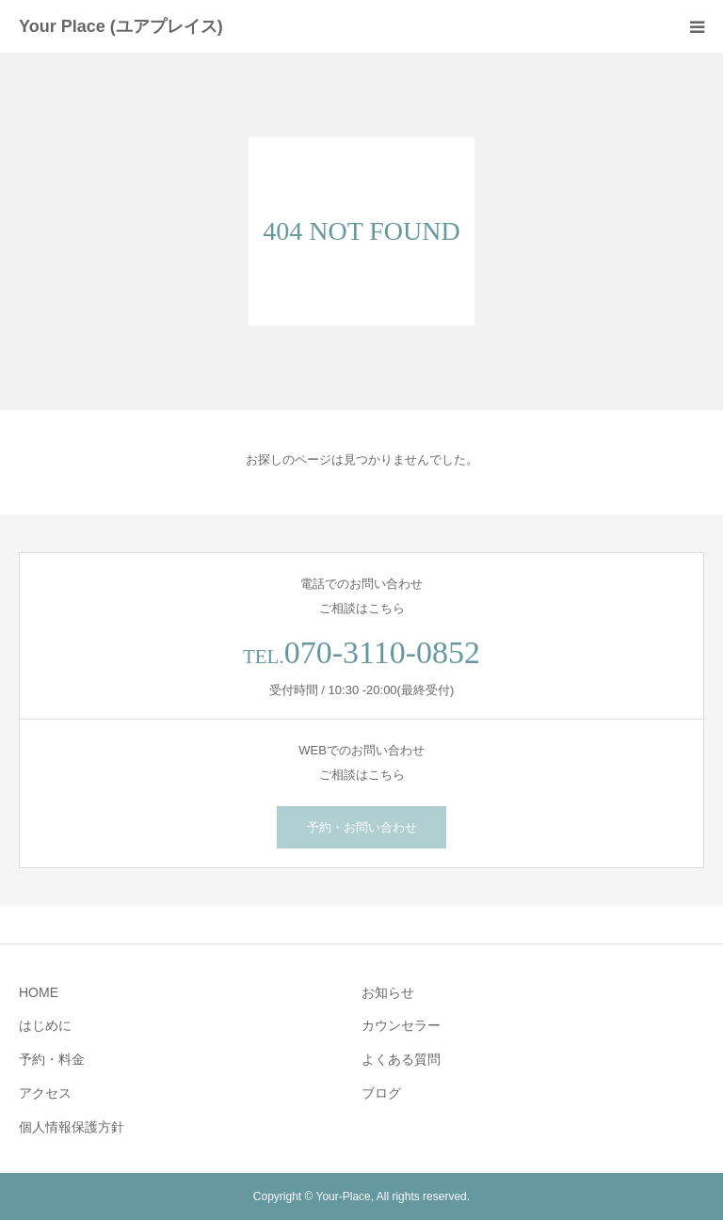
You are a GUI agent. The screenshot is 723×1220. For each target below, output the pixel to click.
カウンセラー (401, 1025)
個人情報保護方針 (71, 1126)
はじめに (45, 1025)
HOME (38, 992)
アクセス (45, 1093)
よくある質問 (401, 1059)
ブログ (381, 1093)
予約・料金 (52, 1059)
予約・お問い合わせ (362, 827)
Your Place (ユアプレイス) (121, 26)
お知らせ (388, 992)
